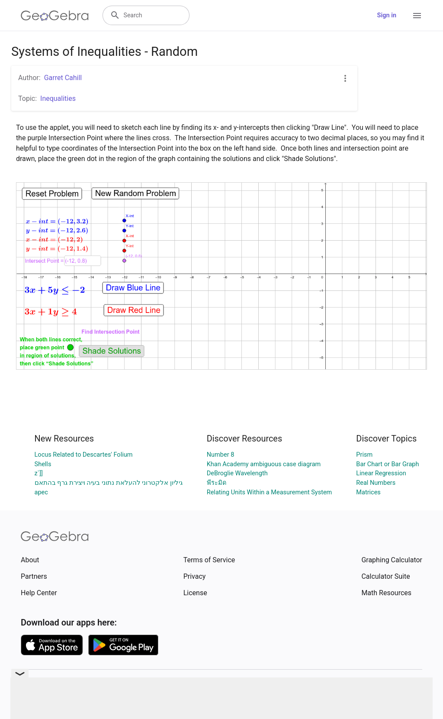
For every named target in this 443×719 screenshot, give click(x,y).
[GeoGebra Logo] (55, 15)
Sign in (386, 15)
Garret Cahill (63, 78)
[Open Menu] (417, 15)
